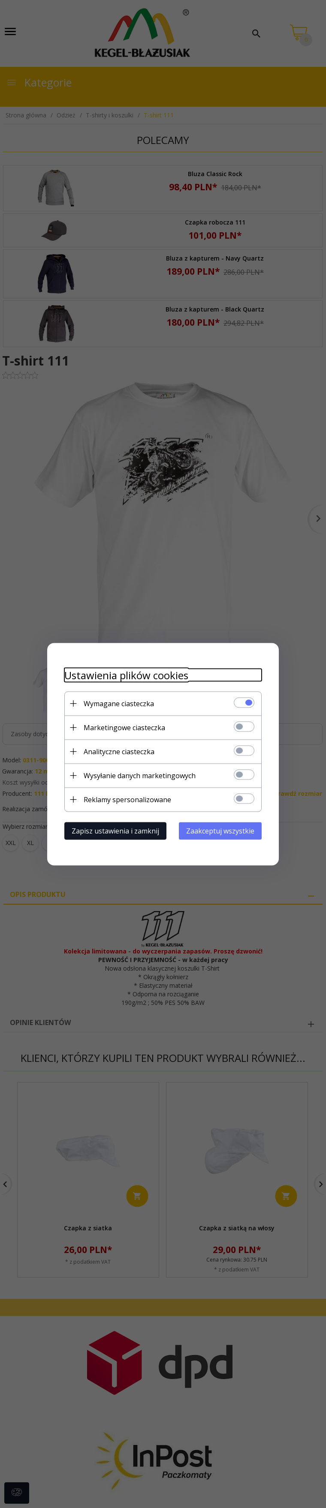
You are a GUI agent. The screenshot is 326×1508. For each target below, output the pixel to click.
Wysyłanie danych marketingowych (140, 775)
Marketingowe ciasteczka (124, 727)
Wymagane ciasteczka (119, 703)
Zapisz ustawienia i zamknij (115, 830)
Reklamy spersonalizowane (127, 799)
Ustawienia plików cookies (126, 675)
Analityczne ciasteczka (119, 751)
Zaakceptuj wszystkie (220, 830)
